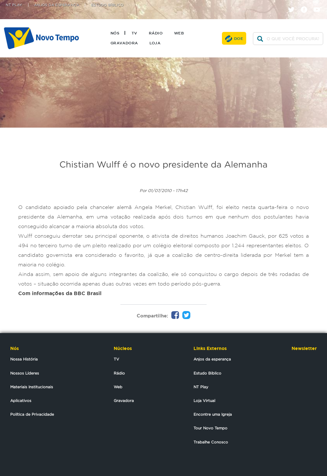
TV (134, 33)
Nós (114, 33)
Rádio (156, 33)
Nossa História (24, 359)
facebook (306, 4)
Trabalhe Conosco (211, 442)
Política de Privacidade (32, 414)
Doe (238, 38)
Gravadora (124, 43)
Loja (155, 43)
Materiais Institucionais (31, 387)
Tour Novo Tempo (210, 428)
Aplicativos (20, 400)
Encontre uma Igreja (213, 414)
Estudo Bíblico (107, 5)
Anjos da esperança (212, 359)
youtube (319, 4)
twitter (294, 4)
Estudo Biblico (207, 373)
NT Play (14, 5)
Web (179, 33)
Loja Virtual (204, 400)
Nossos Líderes (24, 373)
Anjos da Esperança (56, 5)
